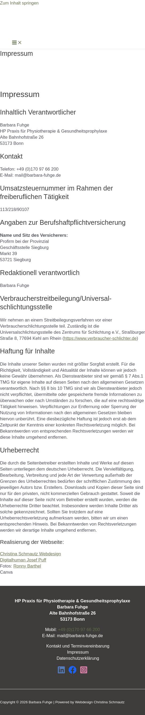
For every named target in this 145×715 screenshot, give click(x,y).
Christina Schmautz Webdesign (30, 553)
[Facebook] (72, 672)
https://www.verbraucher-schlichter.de (100, 338)
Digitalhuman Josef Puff (23, 559)
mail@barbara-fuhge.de (80, 635)
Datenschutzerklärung (78, 658)
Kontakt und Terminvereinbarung (78, 646)
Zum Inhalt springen (19, 3)
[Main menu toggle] (17, 43)
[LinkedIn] (61, 672)
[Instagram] (84, 672)
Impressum (77, 652)
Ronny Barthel (27, 566)
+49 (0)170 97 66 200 (79, 629)
